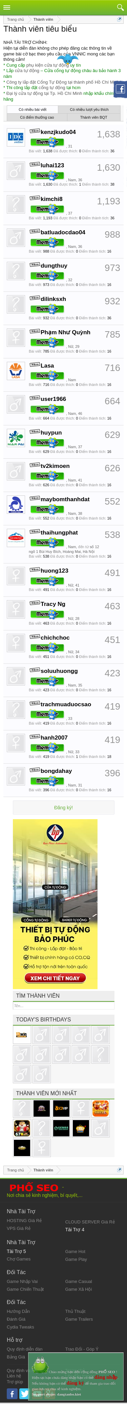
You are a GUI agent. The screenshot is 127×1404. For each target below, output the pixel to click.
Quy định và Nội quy (27, 1370)
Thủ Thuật (75, 1311)
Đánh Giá (16, 1319)
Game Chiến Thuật (25, 1289)
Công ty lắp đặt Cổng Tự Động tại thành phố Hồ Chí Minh (63, 82)
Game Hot (75, 1251)
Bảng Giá (16, 1356)
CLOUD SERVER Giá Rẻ (90, 1221)
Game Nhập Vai (22, 1281)
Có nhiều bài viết (32, 109)
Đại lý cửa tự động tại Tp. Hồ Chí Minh (44, 93)
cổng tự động (52, 87)
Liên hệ (14, 1375)
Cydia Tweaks (20, 1327)
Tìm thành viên (38, 996)
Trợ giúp (15, 1381)
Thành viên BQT (93, 117)
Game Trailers (79, 1319)
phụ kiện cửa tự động (47, 65)
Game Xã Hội (78, 1289)
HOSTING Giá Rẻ (24, 1220)
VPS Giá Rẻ (18, 1228)
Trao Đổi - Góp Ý (82, 1349)
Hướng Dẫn (18, 1311)
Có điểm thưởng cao (37, 117)
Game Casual (78, 1281)
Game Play (76, 1259)
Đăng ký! (63, 807)
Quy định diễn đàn (24, 1349)
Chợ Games (18, 1259)
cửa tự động (27, 70)
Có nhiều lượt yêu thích (89, 109)
